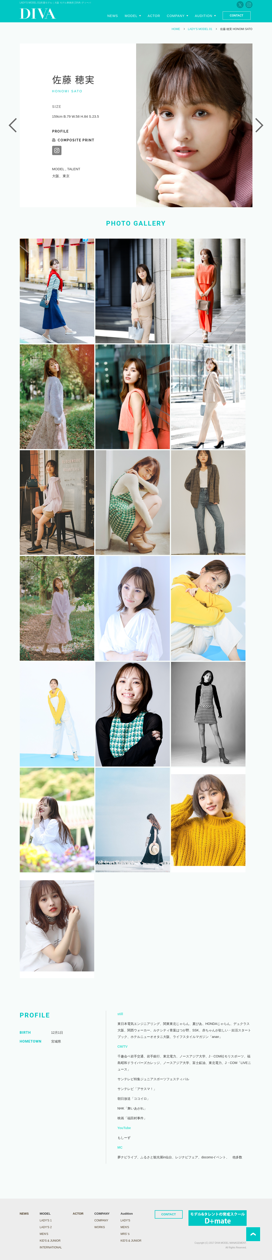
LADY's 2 (46, 1227)
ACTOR (78, 1213)
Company (176, 16)
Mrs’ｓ (125, 1234)
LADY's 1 (46, 1220)
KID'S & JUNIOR (50, 1240)
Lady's (125, 1220)
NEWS (24, 1213)
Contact (236, 15)
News (112, 16)
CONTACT (168, 1214)
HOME (176, 29)
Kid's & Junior (131, 1240)
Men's (125, 1227)
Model (131, 16)
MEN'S (44, 1234)
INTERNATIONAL (51, 1247)
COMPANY (101, 1220)
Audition (203, 16)
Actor (154, 16)
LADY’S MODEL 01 (200, 29)
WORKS (99, 1227)
